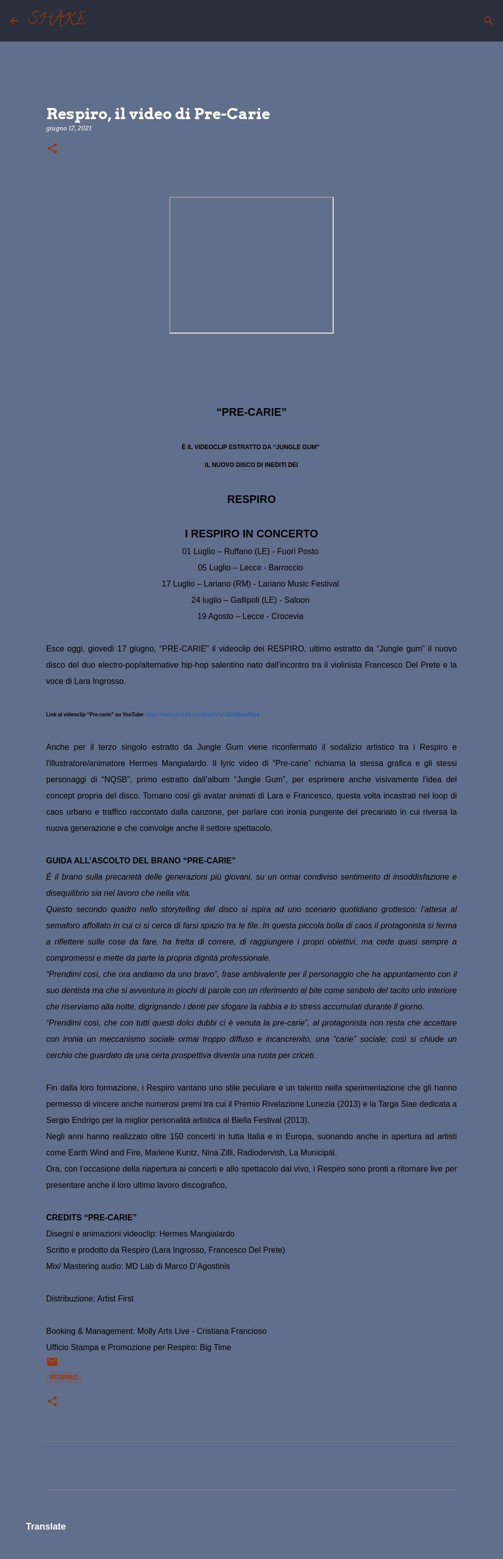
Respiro (64, 1377)
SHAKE (57, 20)
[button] (52, 149)
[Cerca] (100, 21)
